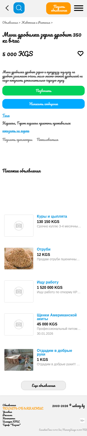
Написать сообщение (43, 104)
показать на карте (15, 131)
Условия (7, 412)
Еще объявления (43, 385)
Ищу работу (47, 282)
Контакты (9, 418)
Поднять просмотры (17, 139)
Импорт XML (11, 421)
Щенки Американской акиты (57, 317)
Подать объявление (59, 8)
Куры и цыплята (52, 216)
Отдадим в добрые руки (54, 352)
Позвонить (43, 90)
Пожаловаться (47, 139)
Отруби (43, 249)
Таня (6, 115)
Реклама (7, 415)
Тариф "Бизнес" (12, 425)
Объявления (10, 22)
